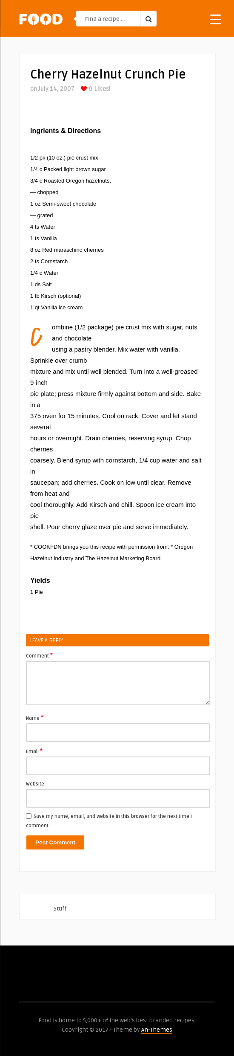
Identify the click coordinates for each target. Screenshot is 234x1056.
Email (34, 751)
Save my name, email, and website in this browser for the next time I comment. (109, 821)
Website (35, 784)
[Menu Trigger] (215, 19)
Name (34, 717)
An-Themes (156, 1029)
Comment (39, 655)
